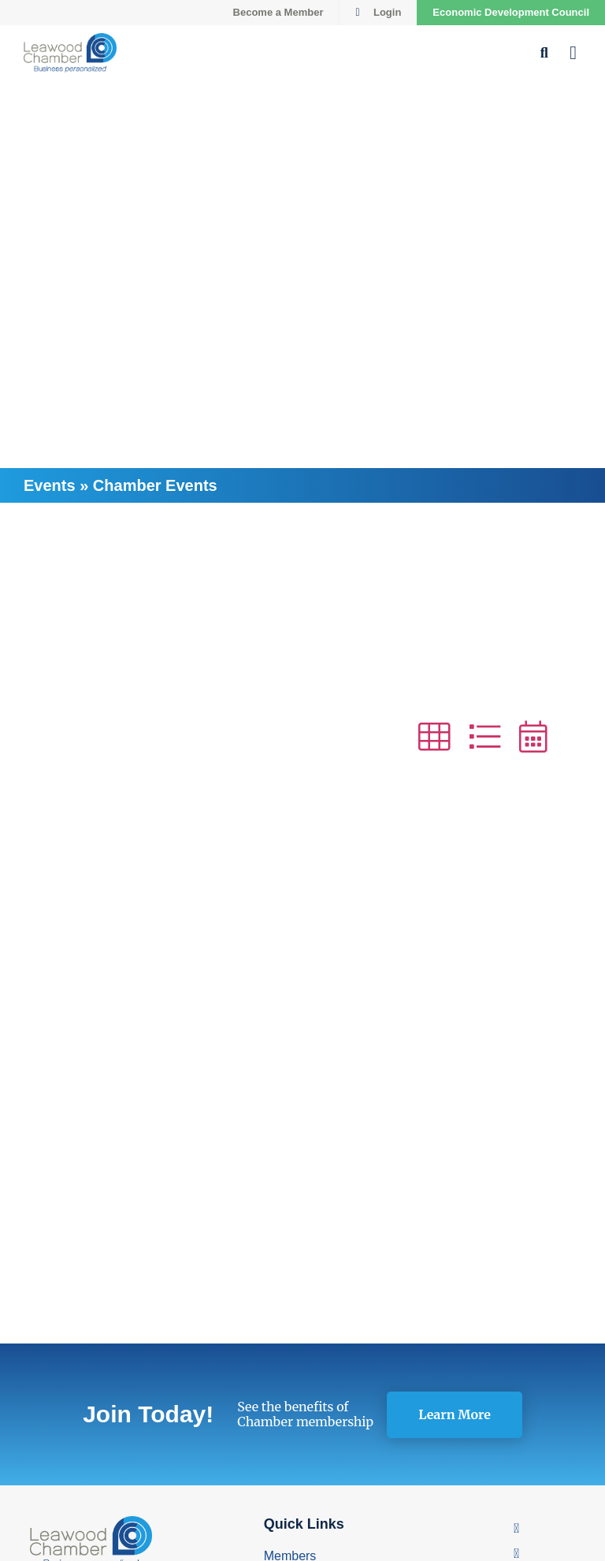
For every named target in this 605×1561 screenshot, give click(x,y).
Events (50, 485)
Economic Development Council (510, 12)
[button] (573, 53)
